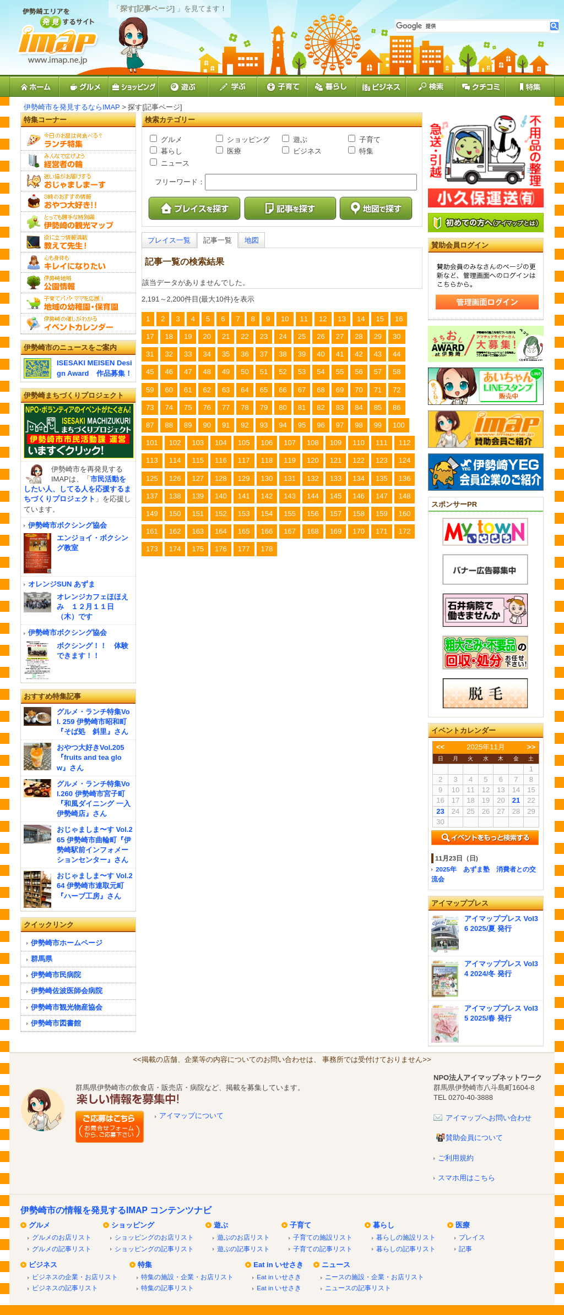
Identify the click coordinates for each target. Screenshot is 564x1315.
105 (244, 443)
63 (226, 390)
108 (313, 443)
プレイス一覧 (169, 240)
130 (267, 478)
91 (226, 425)
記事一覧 (217, 240)
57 (378, 372)
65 (264, 390)
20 (206, 336)
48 (206, 372)
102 (175, 443)
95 (302, 425)
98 (358, 425)
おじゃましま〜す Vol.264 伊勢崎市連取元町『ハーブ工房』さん (95, 886)
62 (206, 390)
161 (152, 531)
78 (244, 407)
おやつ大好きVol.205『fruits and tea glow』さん (90, 757)
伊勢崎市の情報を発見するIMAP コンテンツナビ (116, 1210)
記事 (465, 1248)
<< (440, 747)
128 (221, 478)
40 (320, 354)
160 (405, 513)
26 (320, 336)
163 (198, 531)
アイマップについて (191, 1115)
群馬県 (41, 959)
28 (358, 336)
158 (358, 513)
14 (361, 319)
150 (175, 513)
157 (336, 513)
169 (336, 531)
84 (358, 407)
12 (323, 319)
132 (313, 478)
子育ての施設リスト (322, 1237)
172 (405, 531)
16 (399, 319)
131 (290, 478)
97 (340, 425)
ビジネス (306, 151)
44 (396, 354)
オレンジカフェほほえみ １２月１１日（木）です (92, 607)
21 (226, 336)
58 (396, 372)
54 (320, 372)
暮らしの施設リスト (406, 1237)
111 (382, 443)
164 (221, 531)
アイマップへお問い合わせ (489, 1118)
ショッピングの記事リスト (154, 1248)
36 (244, 354)
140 (221, 496)
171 (382, 531)
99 (378, 425)
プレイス (472, 1237)
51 (264, 372)
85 (378, 407)
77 (226, 407)
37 (264, 354)
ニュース (174, 163)
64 (244, 390)
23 (264, 336)
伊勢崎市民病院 (56, 975)
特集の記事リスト (167, 1287)
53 (302, 372)
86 (396, 407)
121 (336, 460)
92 (244, 425)
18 (168, 336)
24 (282, 336)
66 (282, 390)
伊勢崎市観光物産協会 (66, 1007)
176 (221, 549)
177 (244, 549)
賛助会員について (474, 1137)
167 (290, 531)
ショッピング (247, 139)
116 (221, 460)
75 (188, 407)
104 (221, 443)
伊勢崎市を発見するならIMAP (72, 107)
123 (382, 460)
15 (379, 319)
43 (378, 354)
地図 (252, 240)
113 (152, 460)
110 (358, 443)
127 (198, 478)
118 (267, 460)
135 (382, 478)
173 (152, 549)
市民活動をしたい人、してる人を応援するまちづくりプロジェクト (77, 489)
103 (198, 443)
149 (152, 513)
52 (282, 372)
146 (358, 496)
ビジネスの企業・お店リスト (75, 1276)
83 (340, 407)
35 (226, 354)
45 (150, 372)
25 (302, 336)
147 (382, 496)
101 (152, 443)
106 (267, 443)
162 (175, 531)
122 (358, 460)
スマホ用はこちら (466, 1178)
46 (168, 372)
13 (342, 319)
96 (320, 425)
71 (378, 390)
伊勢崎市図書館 (56, 1023)
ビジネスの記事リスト (65, 1287)
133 (336, 478)
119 (290, 460)
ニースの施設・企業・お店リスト (374, 1276)
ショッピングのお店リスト (154, 1237)
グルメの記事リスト (61, 1248)
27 (340, 336)
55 (340, 372)
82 (320, 407)
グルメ (170, 139)
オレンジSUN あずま (61, 584)
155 (290, 513)
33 (188, 354)
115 (198, 460)
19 (188, 336)
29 (378, 336)
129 (244, 478)
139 (198, 496)
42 (358, 354)
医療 (233, 151)
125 (152, 478)
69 (340, 390)
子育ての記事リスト (322, 1248)
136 (405, 478)
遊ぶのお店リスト (243, 1237)
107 (290, 443)
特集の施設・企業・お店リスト (187, 1276)
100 (399, 425)
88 (168, 425)
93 (264, 425)
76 (206, 407)
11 (304, 319)
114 (175, 460)
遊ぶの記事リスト (243, 1248)
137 (152, 496)
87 (150, 425)
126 (175, 478)
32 (168, 354)
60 (168, 390)
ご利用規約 (456, 1158)
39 (302, 354)
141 (244, 496)
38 (282, 354)
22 (244, 336)
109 (336, 443)
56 (358, 372)
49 (226, 372)
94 (282, 425)
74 (168, 407)
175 (198, 549)
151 (198, 513)
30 (396, 336)
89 (188, 425)
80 (282, 407)
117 (244, 460)
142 (267, 496)
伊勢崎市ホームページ (66, 943)
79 (264, 407)
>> (531, 747)
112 (405, 443)
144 (313, 496)
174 (175, 549)
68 (320, 390)
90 (206, 425)
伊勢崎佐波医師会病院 (66, 991)
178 (267, 549)
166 (267, 531)
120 (313, 460)
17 (150, 336)
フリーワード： (180, 182)
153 (244, 513)
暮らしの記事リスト (406, 1248)
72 (396, 390)
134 (358, 478)
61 (188, 390)
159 (382, 513)
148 (405, 496)
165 (244, 531)
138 (175, 496)
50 (244, 372)
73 (150, 407)
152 (221, 513)
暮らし (170, 151)
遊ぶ (299, 139)
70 (358, 390)
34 (206, 354)
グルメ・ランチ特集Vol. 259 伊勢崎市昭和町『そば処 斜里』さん (93, 722)
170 (358, 531)
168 (313, 531)
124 (405, 460)
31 (150, 354)
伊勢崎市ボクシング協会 (67, 525)
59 (150, 390)
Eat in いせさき (278, 1265)
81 (302, 407)
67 (302, 390)
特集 (365, 151)
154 (267, 513)
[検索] (473, 26)
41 (340, 354)
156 (313, 513)
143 (290, 496)
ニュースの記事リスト (358, 1287)
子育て (369, 139)
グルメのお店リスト (61, 1237)
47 (188, 372)
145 (336, 496)
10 (285, 319)
